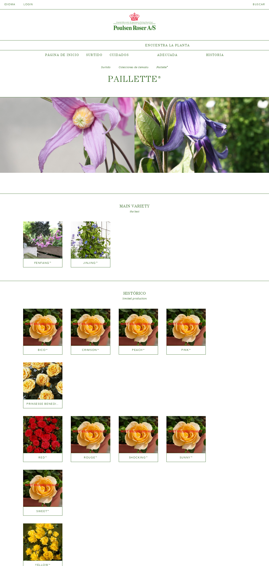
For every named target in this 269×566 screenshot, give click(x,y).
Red (42, 399)
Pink (180, 347)
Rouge (88, 399)
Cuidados (119, 55)
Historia (215, 55)
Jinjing (88, 261)
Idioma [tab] (11, 4)
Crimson (88, 347)
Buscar (259, 4)
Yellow (42, 451)
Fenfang (42, 261)
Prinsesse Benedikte (227, 347)
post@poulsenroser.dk (182, 556)
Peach (134, 347)
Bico (42, 347)
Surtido (94, 55)
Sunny (180, 399)
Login (28, 4)
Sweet (227, 399)
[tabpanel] (134, 45)
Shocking (134, 399)
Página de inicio (62, 55)
